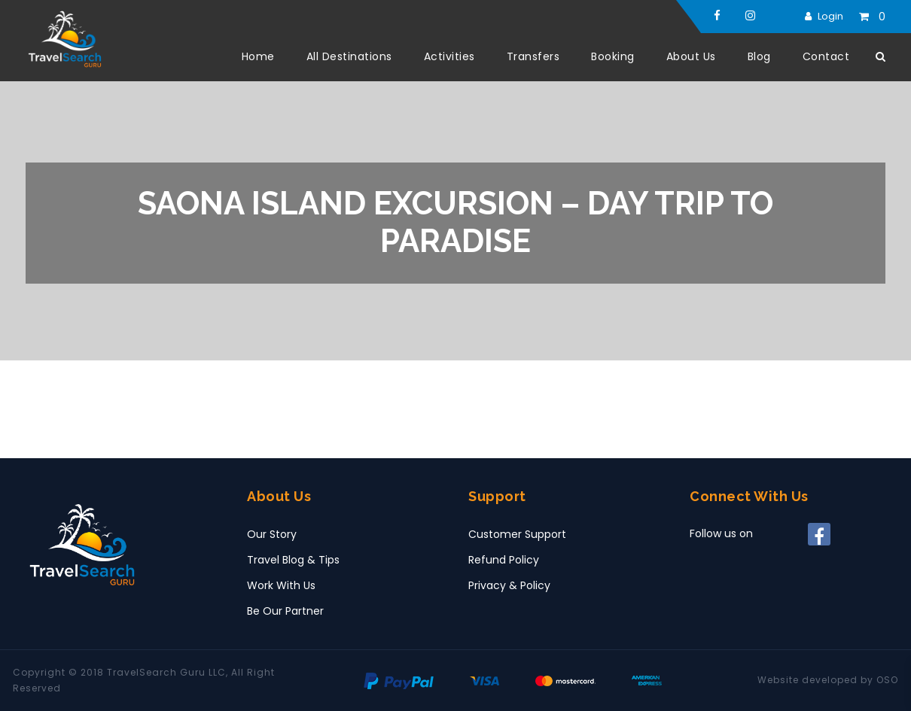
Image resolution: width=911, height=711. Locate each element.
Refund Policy (503, 559)
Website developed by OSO (827, 679)
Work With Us (281, 585)
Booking (613, 56)
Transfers (533, 56)
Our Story (272, 534)
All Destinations (349, 56)
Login (830, 16)
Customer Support (517, 534)
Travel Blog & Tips (293, 559)
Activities (449, 56)
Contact (826, 56)
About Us (691, 56)
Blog (759, 56)
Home (258, 56)
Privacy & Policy (509, 585)
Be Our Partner (285, 610)
